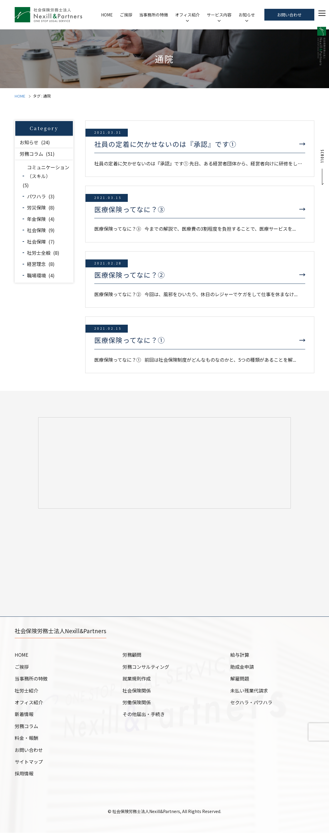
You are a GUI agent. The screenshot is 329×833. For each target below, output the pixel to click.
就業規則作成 (136, 678)
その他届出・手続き (143, 714)
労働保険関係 (136, 702)
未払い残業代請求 (249, 690)
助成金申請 (242, 667)
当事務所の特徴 (153, 15)
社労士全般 (39, 252)
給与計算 (239, 654)
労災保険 (36, 207)
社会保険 (36, 230)
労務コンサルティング (145, 667)
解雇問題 (239, 678)
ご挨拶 (126, 15)
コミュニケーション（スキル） (48, 172)
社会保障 (36, 241)
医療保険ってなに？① (129, 340)
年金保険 (36, 218)
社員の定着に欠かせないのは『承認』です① (165, 144)
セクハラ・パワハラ (251, 702)
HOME (107, 15)
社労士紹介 (26, 690)
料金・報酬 (26, 738)
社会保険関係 (136, 690)
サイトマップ (29, 761)
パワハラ (36, 196)
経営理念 (36, 263)
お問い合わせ (289, 15)
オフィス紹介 (187, 15)
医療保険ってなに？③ (129, 209)
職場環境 (36, 275)
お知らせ (247, 15)
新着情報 (24, 714)
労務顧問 (131, 654)
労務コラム (31, 153)
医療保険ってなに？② (129, 274)
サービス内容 (219, 15)
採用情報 (24, 773)
